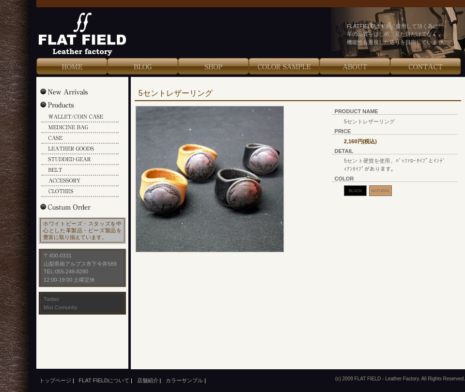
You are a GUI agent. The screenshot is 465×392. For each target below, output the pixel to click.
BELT (80, 170)
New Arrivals (74, 91)
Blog (142, 66)
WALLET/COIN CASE (80, 117)
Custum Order (74, 206)
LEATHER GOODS (80, 149)
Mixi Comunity (60, 307)
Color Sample (283, 66)
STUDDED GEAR (80, 159)
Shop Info (213, 66)
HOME (71, 66)
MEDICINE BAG (80, 127)
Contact (425, 66)
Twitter (52, 299)
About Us (354, 66)
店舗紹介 (147, 380)
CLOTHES (80, 191)
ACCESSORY (80, 181)
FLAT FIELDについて (104, 380)
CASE (80, 138)
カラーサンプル (184, 380)
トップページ (55, 380)
